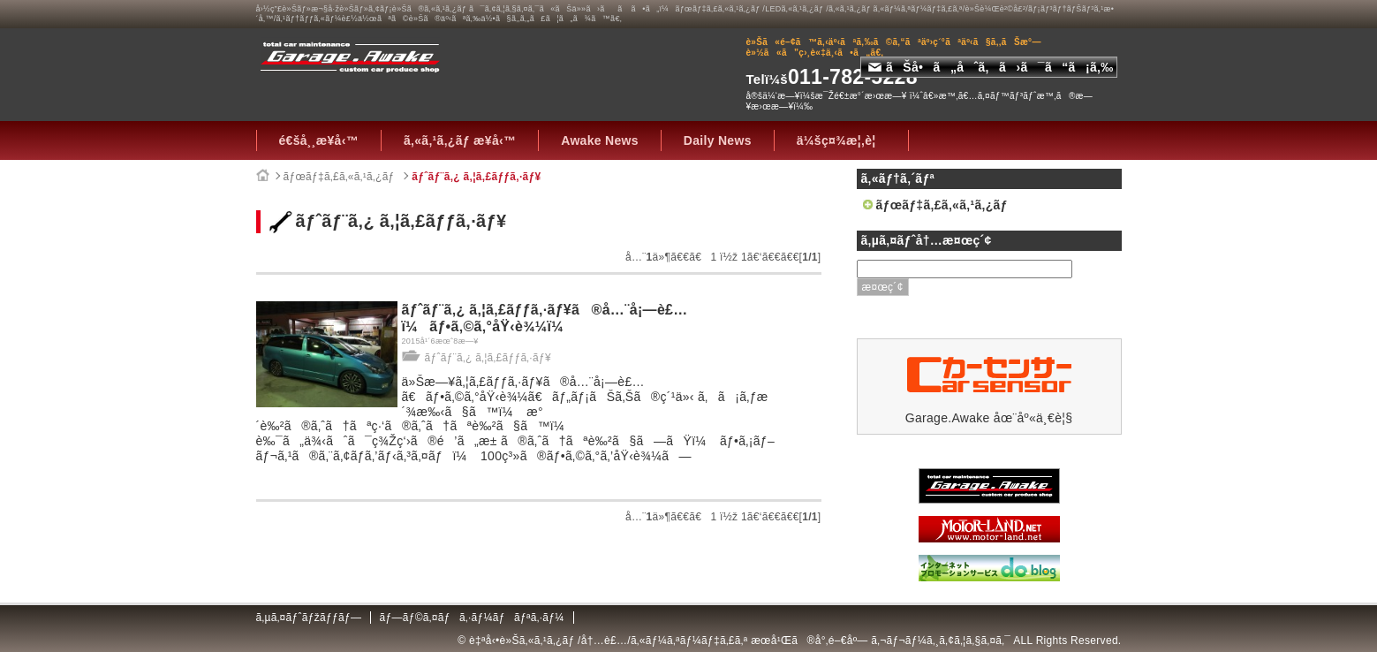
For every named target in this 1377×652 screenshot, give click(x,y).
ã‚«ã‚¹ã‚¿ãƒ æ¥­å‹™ (460, 140)
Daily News (718, 140)
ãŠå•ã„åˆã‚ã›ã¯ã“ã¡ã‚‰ (991, 67)
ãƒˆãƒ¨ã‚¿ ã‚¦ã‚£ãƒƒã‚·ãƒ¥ (476, 177)
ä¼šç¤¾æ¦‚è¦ (841, 140)
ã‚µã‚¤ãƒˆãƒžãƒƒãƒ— (309, 617)
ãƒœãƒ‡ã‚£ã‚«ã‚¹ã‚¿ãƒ (341, 177)
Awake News (600, 140)
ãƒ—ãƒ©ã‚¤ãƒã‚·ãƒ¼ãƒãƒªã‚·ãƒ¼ (471, 617)
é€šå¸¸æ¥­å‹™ (319, 140)
